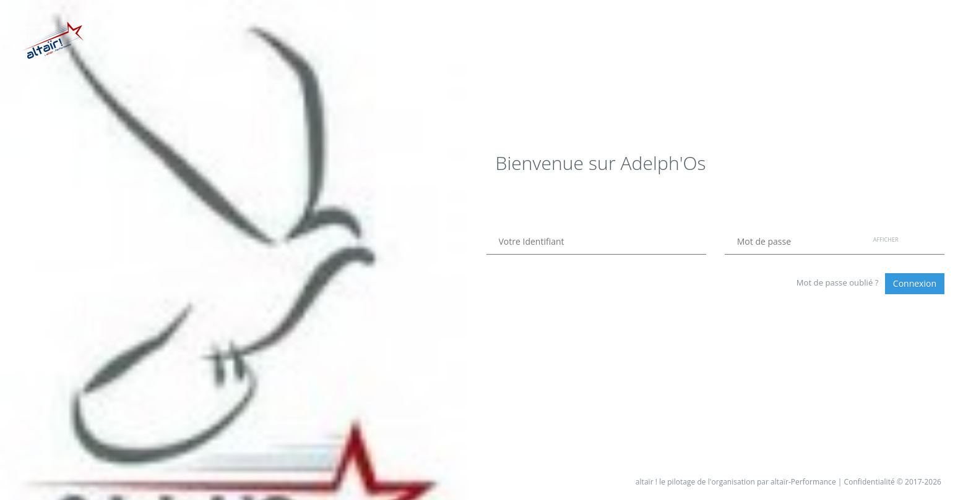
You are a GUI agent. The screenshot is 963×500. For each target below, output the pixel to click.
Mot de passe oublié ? (838, 282)
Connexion (914, 283)
